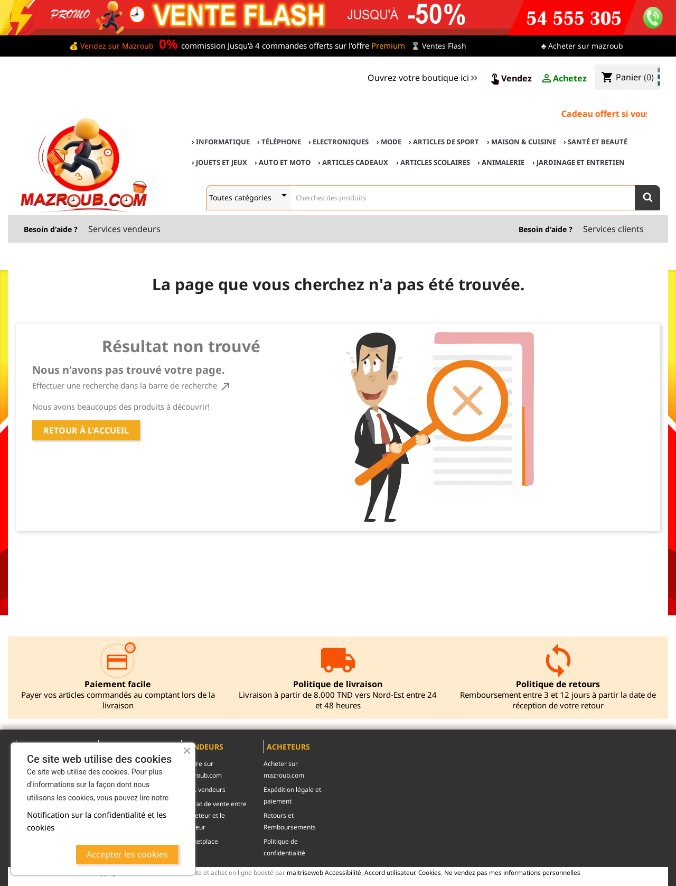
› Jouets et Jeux (219, 162)
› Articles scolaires (433, 162)
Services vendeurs (124, 229)
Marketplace (199, 841)
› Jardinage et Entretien (578, 162)
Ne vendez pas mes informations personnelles (512, 872)
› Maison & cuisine (521, 141)
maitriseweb (305, 872)
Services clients (613, 229)
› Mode (389, 141)
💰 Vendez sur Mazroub (111, 46)
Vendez (510, 79)
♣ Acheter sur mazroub (582, 46)
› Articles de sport (444, 141)
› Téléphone (279, 141)
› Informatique (221, 141)
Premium (388, 45)
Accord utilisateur (389, 872)
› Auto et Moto (283, 162)
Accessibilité (343, 872)
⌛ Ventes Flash (438, 46)
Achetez (563, 79)
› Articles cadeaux (353, 162)
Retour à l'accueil (86, 430)
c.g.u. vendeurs (203, 789)
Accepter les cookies (127, 854)
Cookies (429, 872)
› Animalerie (500, 162)
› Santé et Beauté (595, 141)
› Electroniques (338, 141)
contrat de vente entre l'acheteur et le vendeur (214, 815)
